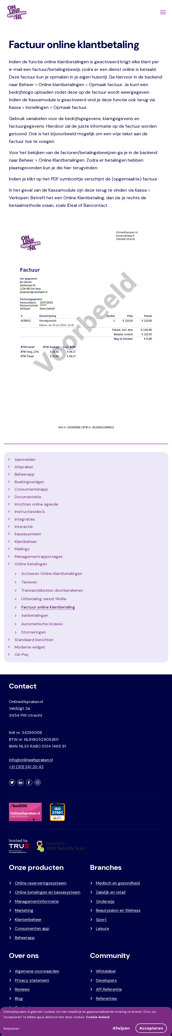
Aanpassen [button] (11, 1028)
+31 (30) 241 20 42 (26, 766)
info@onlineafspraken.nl (31, 760)
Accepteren (151, 1028)
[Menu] (162, 12)
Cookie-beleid (97, 1017)
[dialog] (86, 1021)
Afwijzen (121, 1028)
